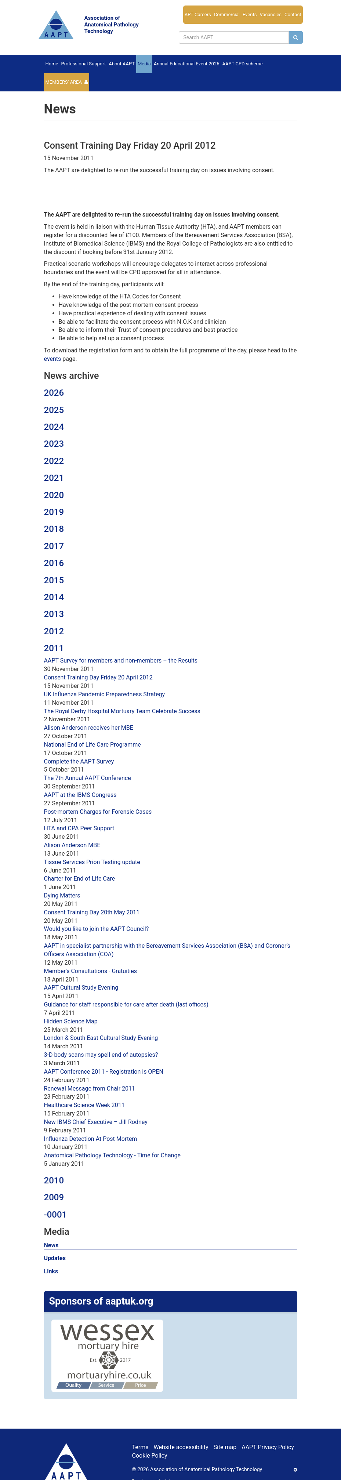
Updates (55, 1258)
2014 (54, 597)
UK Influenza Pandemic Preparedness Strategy (104, 694)
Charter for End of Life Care (79, 878)
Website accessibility (180, 1447)
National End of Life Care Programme (92, 744)
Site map (224, 1447)
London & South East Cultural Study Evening (101, 1037)
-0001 (55, 1214)
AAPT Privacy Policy (268, 1447)
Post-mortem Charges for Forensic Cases (98, 811)
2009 (54, 1197)
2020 (54, 495)
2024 (54, 427)
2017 (54, 546)
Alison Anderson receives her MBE (88, 727)
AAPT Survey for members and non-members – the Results (121, 660)
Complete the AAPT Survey (79, 761)
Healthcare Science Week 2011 (84, 1105)
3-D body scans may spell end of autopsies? (101, 1054)
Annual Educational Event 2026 (187, 63)
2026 (54, 393)
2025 (54, 410)
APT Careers (198, 14)
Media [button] (144, 63)
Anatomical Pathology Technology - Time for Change (112, 1155)
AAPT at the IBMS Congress (80, 794)
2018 (54, 529)
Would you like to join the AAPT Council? (96, 928)
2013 (54, 614)
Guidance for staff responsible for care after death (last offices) (126, 1004)
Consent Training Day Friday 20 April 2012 (98, 677)
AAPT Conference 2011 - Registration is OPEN (103, 1071)
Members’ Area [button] (64, 82)
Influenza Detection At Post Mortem (90, 1138)
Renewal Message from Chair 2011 (89, 1088)
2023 (54, 444)
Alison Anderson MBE (72, 845)
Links (51, 1271)
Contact (292, 14)
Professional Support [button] (83, 63)
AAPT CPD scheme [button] (242, 63)
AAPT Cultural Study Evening (81, 987)
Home (52, 63)
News (51, 1245)
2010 (54, 1180)
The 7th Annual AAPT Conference (87, 778)
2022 (54, 461)
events (52, 358)
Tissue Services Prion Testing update (92, 862)
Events (250, 14)
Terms (140, 1447)
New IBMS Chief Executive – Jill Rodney (96, 1121)
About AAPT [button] (122, 63)
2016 (54, 563)
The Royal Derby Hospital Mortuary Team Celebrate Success (122, 711)
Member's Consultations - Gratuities (90, 971)
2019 (54, 512)
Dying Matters (62, 895)
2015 (54, 580)
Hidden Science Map (71, 1021)
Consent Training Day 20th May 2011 (92, 912)
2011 (54, 648)
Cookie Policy (149, 1455)
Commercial (227, 14)
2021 (54, 478)
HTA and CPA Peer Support (79, 828)
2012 (54, 631)
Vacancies (271, 14)
